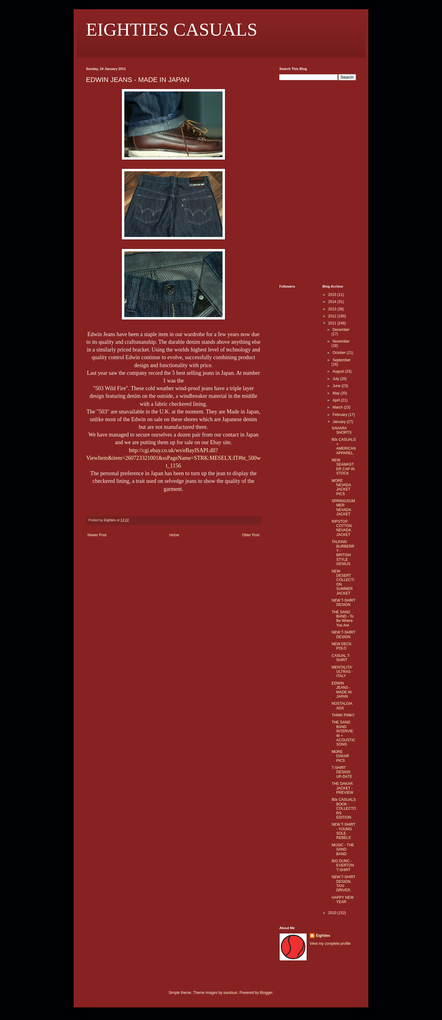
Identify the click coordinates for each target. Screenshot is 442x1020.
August (338, 371)
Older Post (250, 535)
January (339, 422)
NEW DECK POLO (341, 646)
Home (174, 535)
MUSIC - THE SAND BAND (343, 849)
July (336, 379)
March (338, 407)
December (340, 330)
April (336, 400)
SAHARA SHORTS (341, 430)
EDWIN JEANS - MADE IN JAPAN (341, 690)
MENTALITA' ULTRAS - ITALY (342, 671)
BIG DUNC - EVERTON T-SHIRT (343, 865)
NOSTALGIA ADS (342, 705)
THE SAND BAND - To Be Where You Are (342, 618)
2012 (332, 316)
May (336, 393)
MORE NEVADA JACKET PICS (341, 487)
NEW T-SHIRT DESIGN (343, 602)
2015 (332, 295)
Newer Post (97, 535)
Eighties (323, 935)
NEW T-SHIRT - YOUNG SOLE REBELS (343, 831)
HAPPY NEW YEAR (343, 899)
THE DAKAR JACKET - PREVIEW (342, 788)
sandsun (230, 993)
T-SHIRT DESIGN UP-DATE (342, 772)
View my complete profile (330, 943)
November (340, 341)
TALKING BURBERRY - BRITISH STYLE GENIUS (343, 553)
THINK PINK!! (343, 715)
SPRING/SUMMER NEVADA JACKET (343, 507)
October (339, 353)
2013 (332, 309)
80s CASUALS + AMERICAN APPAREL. (344, 446)
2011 (332, 323)
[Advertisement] (297, 182)
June (336, 386)
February (340, 415)
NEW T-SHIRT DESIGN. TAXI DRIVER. (343, 883)
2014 (332, 302)
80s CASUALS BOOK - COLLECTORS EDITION (344, 808)
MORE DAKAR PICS (340, 756)
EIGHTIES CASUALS (171, 29)
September (341, 360)
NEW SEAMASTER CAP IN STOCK (343, 466)
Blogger (266, 993)
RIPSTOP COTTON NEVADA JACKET (341, 528)
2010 (332, 913)
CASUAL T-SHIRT (341, 657)
